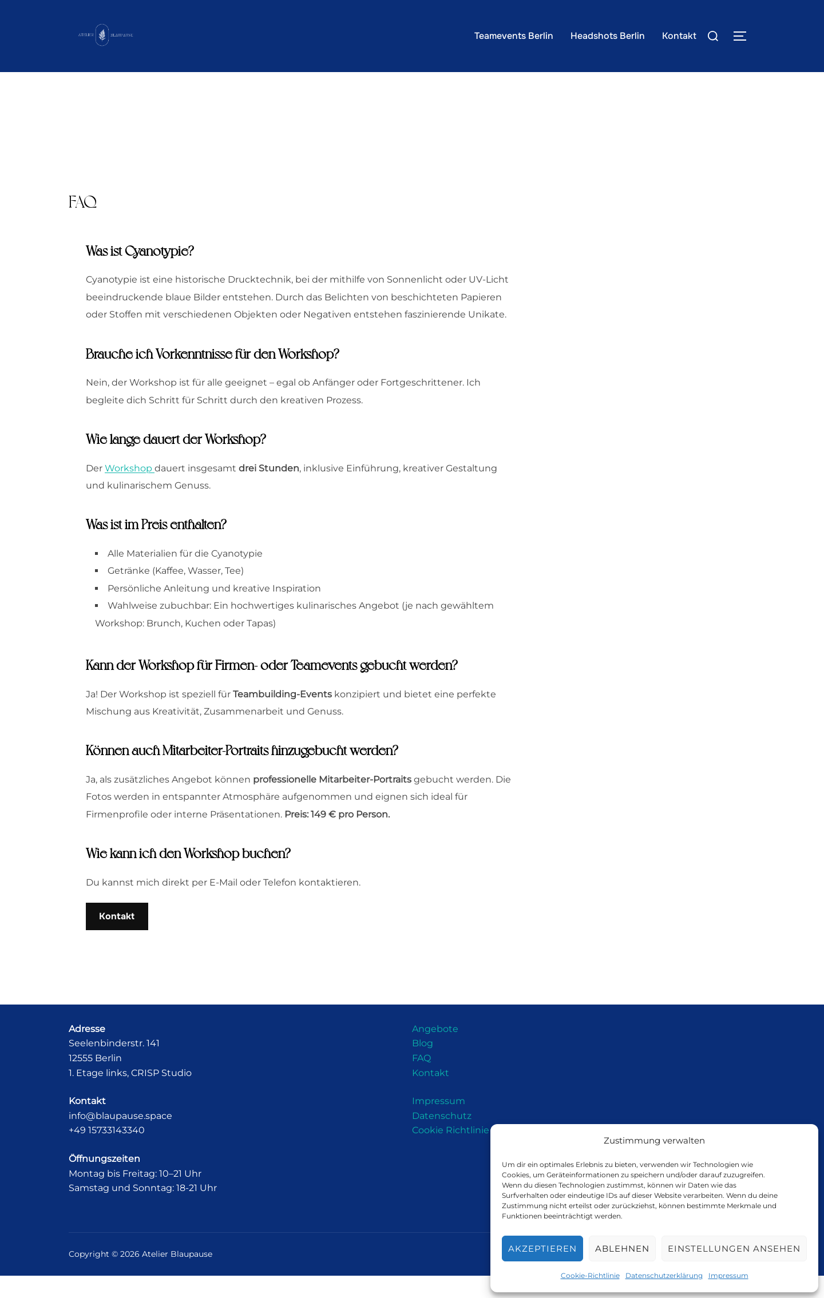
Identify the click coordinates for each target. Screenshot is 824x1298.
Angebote (435, 1051)
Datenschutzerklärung (664, 1275)
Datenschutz (442, 1138)
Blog (422, 1066)
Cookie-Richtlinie (590, 1275)
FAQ (421, 1080)
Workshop (129, 490)
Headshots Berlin (608, 36)
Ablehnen (622, 1248)
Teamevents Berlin (513, 36)
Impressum (728, 1275)
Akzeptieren (542, 1248)
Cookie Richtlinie (450, 1153)
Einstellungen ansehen (734, 1248)
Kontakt (679, 36)
